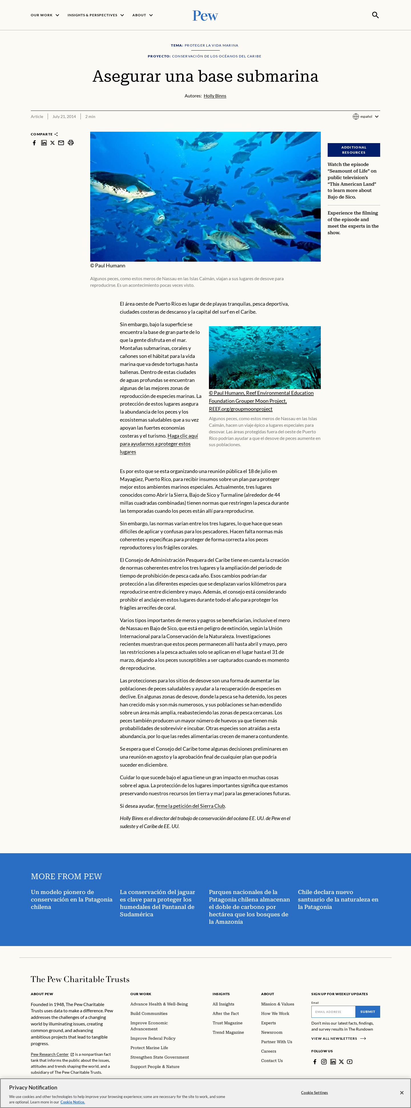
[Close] (402, 1093)
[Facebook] (314, 1061)
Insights (221, 993)
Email (315, 1002)
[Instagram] (324, 1061)
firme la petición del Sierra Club (190, 805)
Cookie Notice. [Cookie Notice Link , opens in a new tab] (73, 1102)
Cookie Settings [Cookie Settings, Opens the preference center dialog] (314, 1092)
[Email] (333, 1011)
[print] (70, 142)
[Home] (80, 978)
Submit (367, 1011)
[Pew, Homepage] (205, 15)
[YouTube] (349, 1061)
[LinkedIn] (333, 1061)
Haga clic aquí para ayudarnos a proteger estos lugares (159, 443)
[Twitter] (341, 1061)
